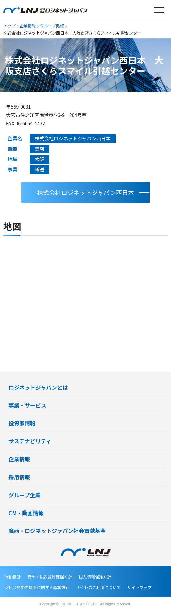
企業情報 (28, 25)
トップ (9, 25)
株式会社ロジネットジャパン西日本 (85, 192)
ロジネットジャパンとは (38, 387)
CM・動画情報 (26, 513)
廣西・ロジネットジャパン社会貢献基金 (57, 531)
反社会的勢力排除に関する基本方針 (36, 587)
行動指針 (12, 577)
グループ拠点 (52, 25)
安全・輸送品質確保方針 (49, 577)
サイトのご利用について (98, 587)
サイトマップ (139, 587)
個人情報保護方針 (95, 577)
